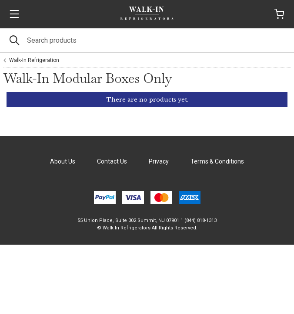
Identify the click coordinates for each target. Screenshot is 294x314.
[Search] (147, 40)
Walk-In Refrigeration (34, 60)
